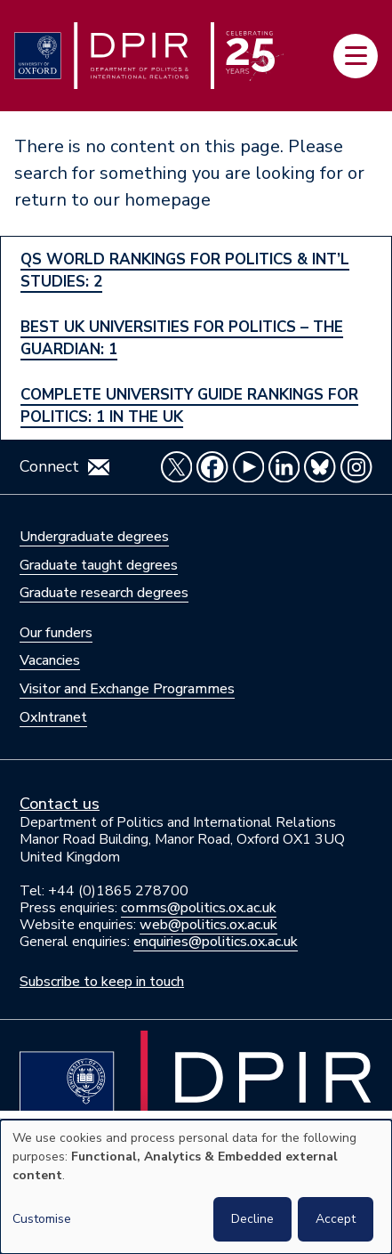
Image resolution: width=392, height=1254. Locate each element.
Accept (336, 1218)
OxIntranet (53, 717)
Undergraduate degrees (94, 536)
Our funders (56, 633)
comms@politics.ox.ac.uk (198, 908)
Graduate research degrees (104, 593)
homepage (167, 200)
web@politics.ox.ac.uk (208, 924)
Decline (252, 1218)
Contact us (60, 803)
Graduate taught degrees (99, 565)
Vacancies (50, 660)
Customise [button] (41, 1218)
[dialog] (196, 1187)
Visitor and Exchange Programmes (127, 689)
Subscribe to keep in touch (102, 981)
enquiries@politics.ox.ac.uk (215, 941)
